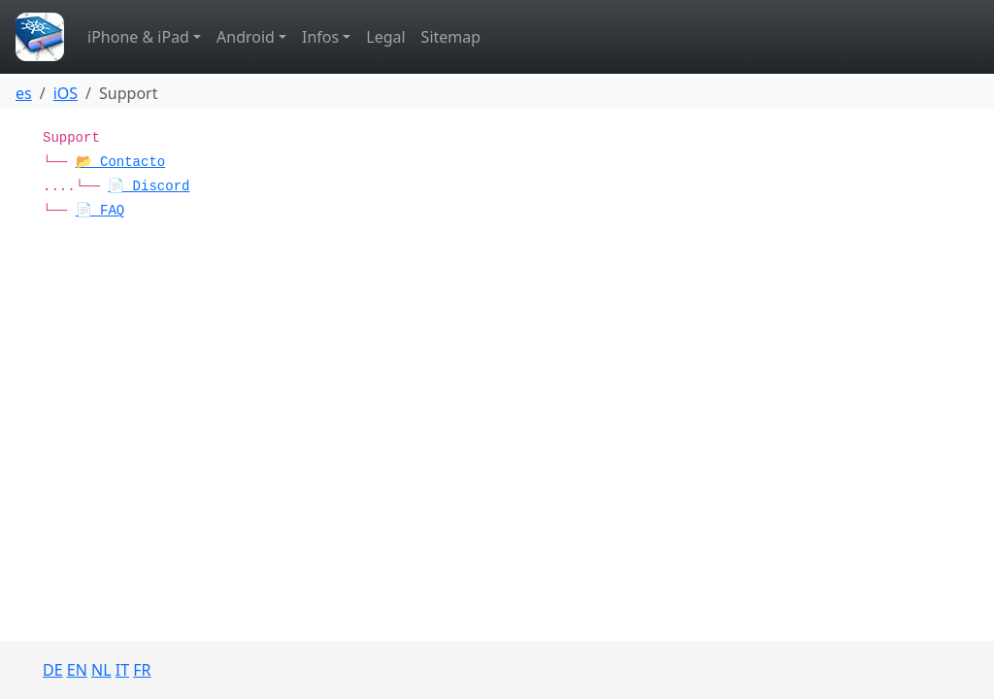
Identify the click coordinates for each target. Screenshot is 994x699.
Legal (385, 37)
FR (141, 670)
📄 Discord (148, 186)
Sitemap (451, 37)
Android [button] (245, 37)
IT (122, 670)
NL (101, 670)
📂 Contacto (121, 162)
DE (53, 670)
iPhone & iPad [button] (138, 37)
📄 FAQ (100, 210)
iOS (65, 93)
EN (77, 670)
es (24, 93)
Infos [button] (320, 37)
